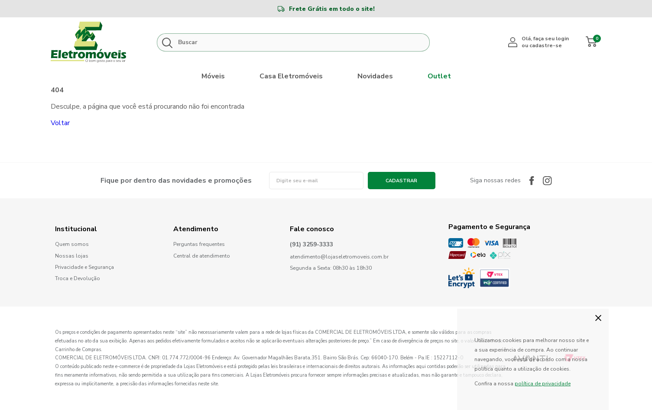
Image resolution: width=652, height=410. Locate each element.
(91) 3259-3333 (311, 245)
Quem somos (72, 244)
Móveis (213, 76)
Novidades (375, 76)
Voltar (60, 123)
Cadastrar (401, 181)
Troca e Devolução (77, 278)
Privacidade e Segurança (84, 267)
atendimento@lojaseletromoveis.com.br (339, 257)
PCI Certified (494, 278)
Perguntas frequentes (199, 244)
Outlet (439, 76)
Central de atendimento (201, 256)
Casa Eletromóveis (291, 76)
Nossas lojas (71, 256)
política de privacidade (543, 383)
